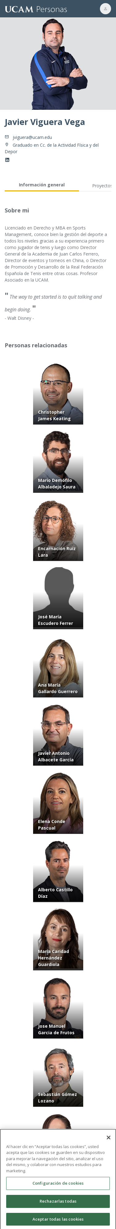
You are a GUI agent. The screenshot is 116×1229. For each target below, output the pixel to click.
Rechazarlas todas (58, 1204)
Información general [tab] (42, 185)
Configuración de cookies (58, 1186)
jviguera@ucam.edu (32, 137)
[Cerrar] (108, 1140)
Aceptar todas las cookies (58, 1222)
